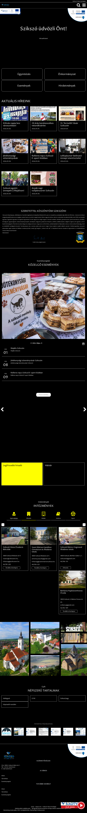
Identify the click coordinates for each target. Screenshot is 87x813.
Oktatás (28, 515)
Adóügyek (6, 698)
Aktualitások (43, 38)
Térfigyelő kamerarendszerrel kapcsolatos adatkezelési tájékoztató (51, 808)
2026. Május (36, 343)
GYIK (33, 698)
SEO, (18, 810)
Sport (73, 515)
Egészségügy (14, 515)
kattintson (9, 769)
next (85, 409)
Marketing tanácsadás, (10, 810)
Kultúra (58, 515)
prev (2, 409)
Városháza (4, 778)
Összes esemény (43, 395)
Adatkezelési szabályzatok (22, 808)
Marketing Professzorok (37, 810)
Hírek (3, 776)
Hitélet (43, 515)
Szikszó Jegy (64, 698)
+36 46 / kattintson (9, 767)
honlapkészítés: (25, 810)
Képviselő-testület (9, 705)
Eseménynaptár (6, 781)
